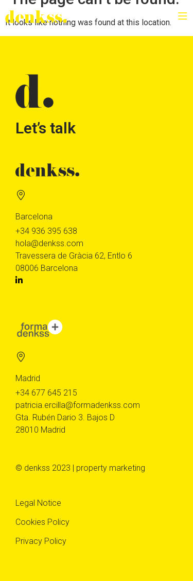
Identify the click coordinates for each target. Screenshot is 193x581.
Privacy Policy (40, 541)
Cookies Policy (42, 522)
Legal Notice (38, 503)
